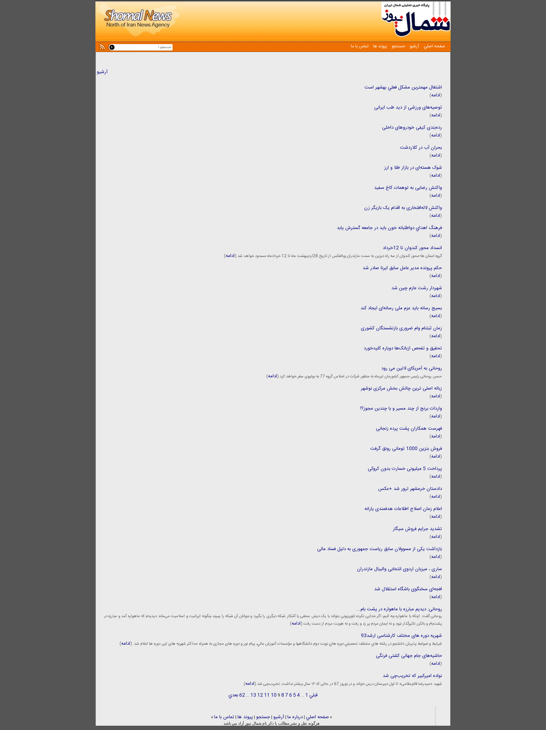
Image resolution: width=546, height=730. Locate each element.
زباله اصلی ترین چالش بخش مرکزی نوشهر (401, 388)
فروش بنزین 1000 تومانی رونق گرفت (406, 449)
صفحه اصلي (434, 46)
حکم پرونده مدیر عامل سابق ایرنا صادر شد (402, 268)
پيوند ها (379, 46)
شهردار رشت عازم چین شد (416, 288)
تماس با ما (359, 46)
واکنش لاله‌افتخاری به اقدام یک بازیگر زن (403, 208)
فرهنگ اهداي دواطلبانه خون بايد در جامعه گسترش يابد (389, 228)
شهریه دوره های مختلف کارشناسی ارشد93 (401, 636)
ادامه (435, 95)
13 (253, 695)
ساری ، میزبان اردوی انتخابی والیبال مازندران (399, 569)
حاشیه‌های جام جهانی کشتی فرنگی (409, 656)
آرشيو (414, 46)
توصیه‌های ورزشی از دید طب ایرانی (408, 107)
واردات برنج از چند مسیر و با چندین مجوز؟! (401, 408)
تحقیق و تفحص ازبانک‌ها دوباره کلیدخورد (403, 348)
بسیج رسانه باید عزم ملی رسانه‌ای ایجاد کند (401, 308)
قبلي (313, 695)
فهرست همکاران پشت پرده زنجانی (409, 429)
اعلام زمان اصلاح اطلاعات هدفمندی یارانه (403, 509)
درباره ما (295, 717)
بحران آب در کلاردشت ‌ (420, 148)
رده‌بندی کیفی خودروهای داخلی (412, 128)
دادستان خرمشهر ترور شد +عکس (410, 489)
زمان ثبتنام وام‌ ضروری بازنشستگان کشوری (401, 328)
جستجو (398, 46)
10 (274, 695)
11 (267, 695)
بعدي (233, 695)
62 (242, 695)
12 (260, 695)
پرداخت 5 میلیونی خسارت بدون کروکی (405, 469)
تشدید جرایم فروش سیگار (417, 529)
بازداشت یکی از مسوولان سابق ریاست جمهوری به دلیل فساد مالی (379, 549)
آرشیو (102, 72)
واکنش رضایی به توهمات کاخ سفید (408, 188)
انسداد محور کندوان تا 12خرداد (412, 248)
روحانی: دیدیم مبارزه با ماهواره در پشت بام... (399, 609)
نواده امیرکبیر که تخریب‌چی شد (412, 676)
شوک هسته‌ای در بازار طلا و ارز (413, 168)
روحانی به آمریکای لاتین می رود (411, 368)
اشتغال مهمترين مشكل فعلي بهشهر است (403, 87)
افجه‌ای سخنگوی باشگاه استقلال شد (408, 589)
